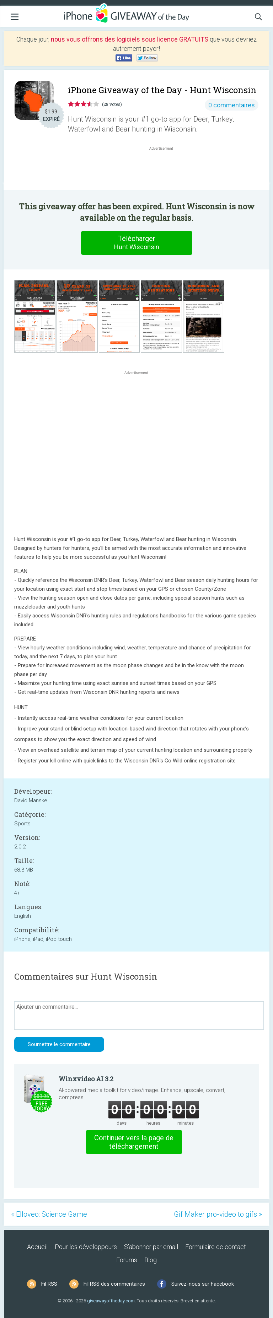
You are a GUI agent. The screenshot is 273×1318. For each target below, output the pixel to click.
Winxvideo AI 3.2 (86, 1079)
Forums (126, 1260)
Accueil (37, 1246)
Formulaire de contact (215, 1246)
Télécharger (136, 242)
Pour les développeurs (86, 1246)
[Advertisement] (164, 169)
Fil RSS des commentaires (114, 1284)
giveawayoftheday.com (111, 1300)
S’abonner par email (151, 1246)
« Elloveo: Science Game (49, 1214)
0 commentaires (231, 105)
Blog (150, 1260)
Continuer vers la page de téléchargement (133, 1142)
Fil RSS (49, 1284)
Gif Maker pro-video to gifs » (218, 1214)
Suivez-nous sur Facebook (202, 1284)
